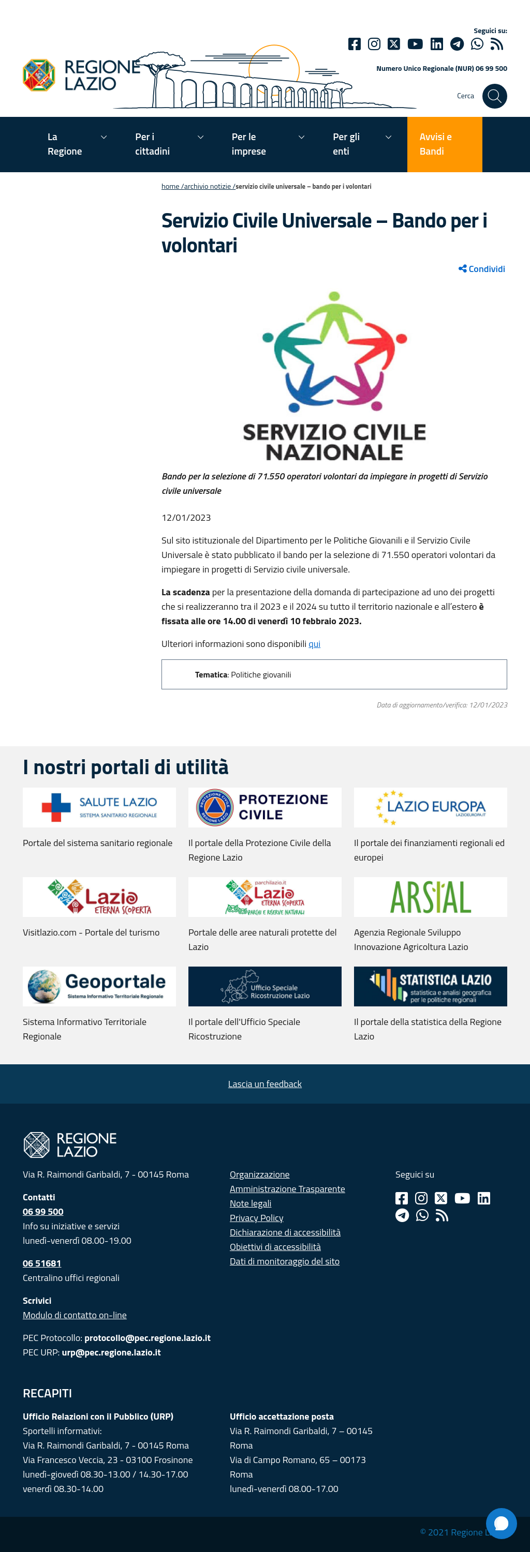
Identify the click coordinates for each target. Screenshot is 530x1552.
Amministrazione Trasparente (287, 1189)
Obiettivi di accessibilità (275, 1247)
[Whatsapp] (477, 44)
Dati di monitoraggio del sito (285, 1261)
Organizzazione (260, 1174)
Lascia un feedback (265, 1084)
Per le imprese (249, 143)
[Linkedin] (437, 44)
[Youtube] (415, 44)
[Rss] (442, 1215)
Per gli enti (346, 143)
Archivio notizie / (210, 186)
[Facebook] (354, 44)
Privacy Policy (257, 1218)
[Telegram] (402, 1215)
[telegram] (457, 44)
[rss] (497, 44)
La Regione (65, 143)
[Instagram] (374, 44)
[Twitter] (394, 44)
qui (314, 644)
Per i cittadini (152, 143)
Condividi (482, 269)
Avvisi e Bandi (436, 143)
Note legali (251, 1203)
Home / (172, 186)
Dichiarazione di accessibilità (285, 1232)
